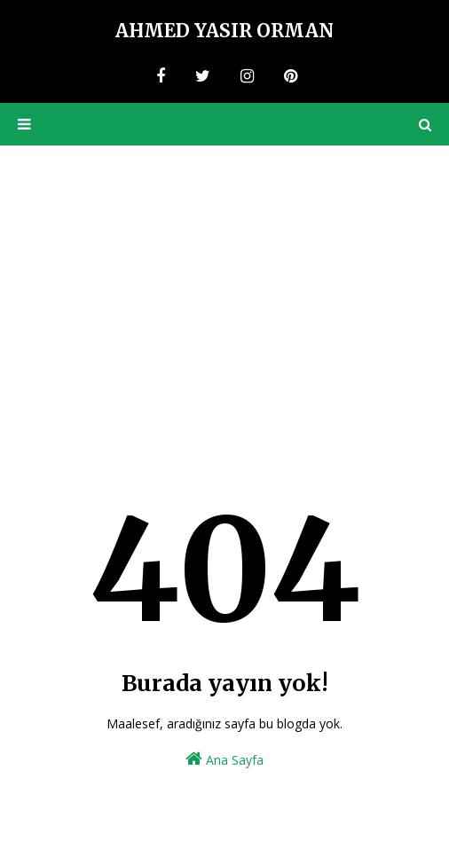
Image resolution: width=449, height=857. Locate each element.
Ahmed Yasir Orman (224, 31)
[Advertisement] (224, 278)
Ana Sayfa (224, 759)
